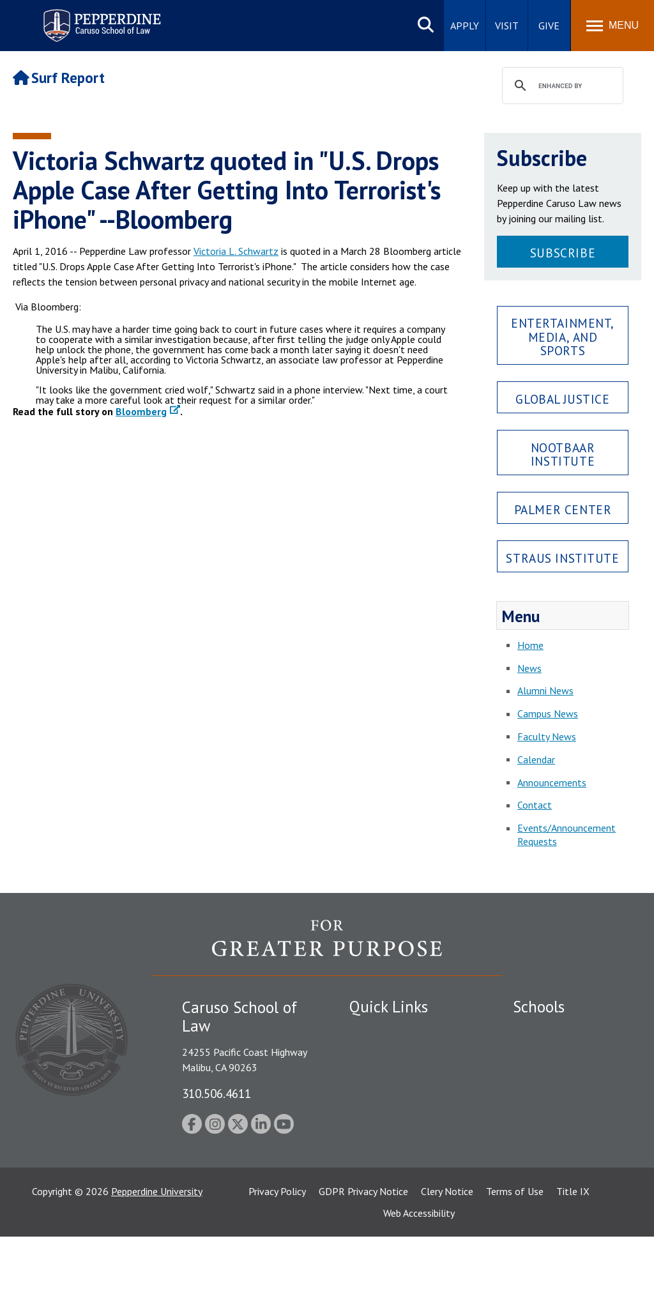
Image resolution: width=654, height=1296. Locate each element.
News (529, 668)
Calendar (536, 759)
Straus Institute (562, 558)
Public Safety (377, 1031)
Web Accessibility (419, 1272)
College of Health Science (569, 1181)
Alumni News (545, 690)
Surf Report (59, 77)
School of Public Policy (562, 1159)
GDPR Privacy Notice (363, 1250)
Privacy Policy (277, 1250)
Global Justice (562, 399)
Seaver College (545, 1031)
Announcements (551, 782)
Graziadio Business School (568, 1075)
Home (530, 645)
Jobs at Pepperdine (389, 1097)
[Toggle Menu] (612, 25)
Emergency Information (399, 1075)
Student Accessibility (393, 1052)
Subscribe (562, 253)
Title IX (572, 1250)
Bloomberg (141, 411)
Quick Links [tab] (388, 1006)
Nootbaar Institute (563, 454)
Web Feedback (379, 1199)
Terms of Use (515, 1250)
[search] (560, 86)
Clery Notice (447, 1250)
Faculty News (546, 736)
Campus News (547, 713)
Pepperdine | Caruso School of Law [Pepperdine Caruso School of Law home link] (100, 17)
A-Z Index (369, 1177)
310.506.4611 (216, 1093)
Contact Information (394, 1119)
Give (548, 25)
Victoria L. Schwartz (236, 251)
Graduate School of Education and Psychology (569, 1117)
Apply (464, 25)
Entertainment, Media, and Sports (562, 336)
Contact (534, 804)
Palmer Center (563, 509)
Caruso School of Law (560, 1052)
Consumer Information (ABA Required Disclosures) (405, 1149)
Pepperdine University (156, 1250)
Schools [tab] (539, 1006)
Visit (507, 25)
